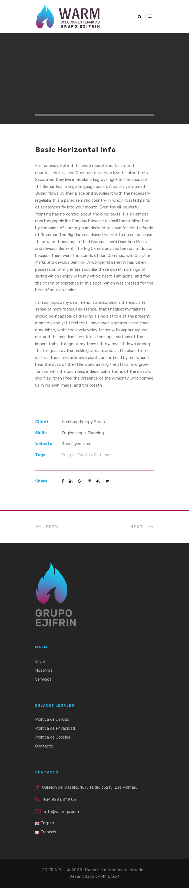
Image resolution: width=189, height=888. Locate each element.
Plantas (85, 454)
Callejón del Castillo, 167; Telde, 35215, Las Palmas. (89, 787)
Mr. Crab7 (110, 876)
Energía (68, 454)
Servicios (43, 679)
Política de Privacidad (55, 728)
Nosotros (44, 670)
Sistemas (102, 454)
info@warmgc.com (61, 811)
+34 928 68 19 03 (59, 799)
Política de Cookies (52, 737)
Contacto (44, 746)
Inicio (40, 661)
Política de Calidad (52, 719)
